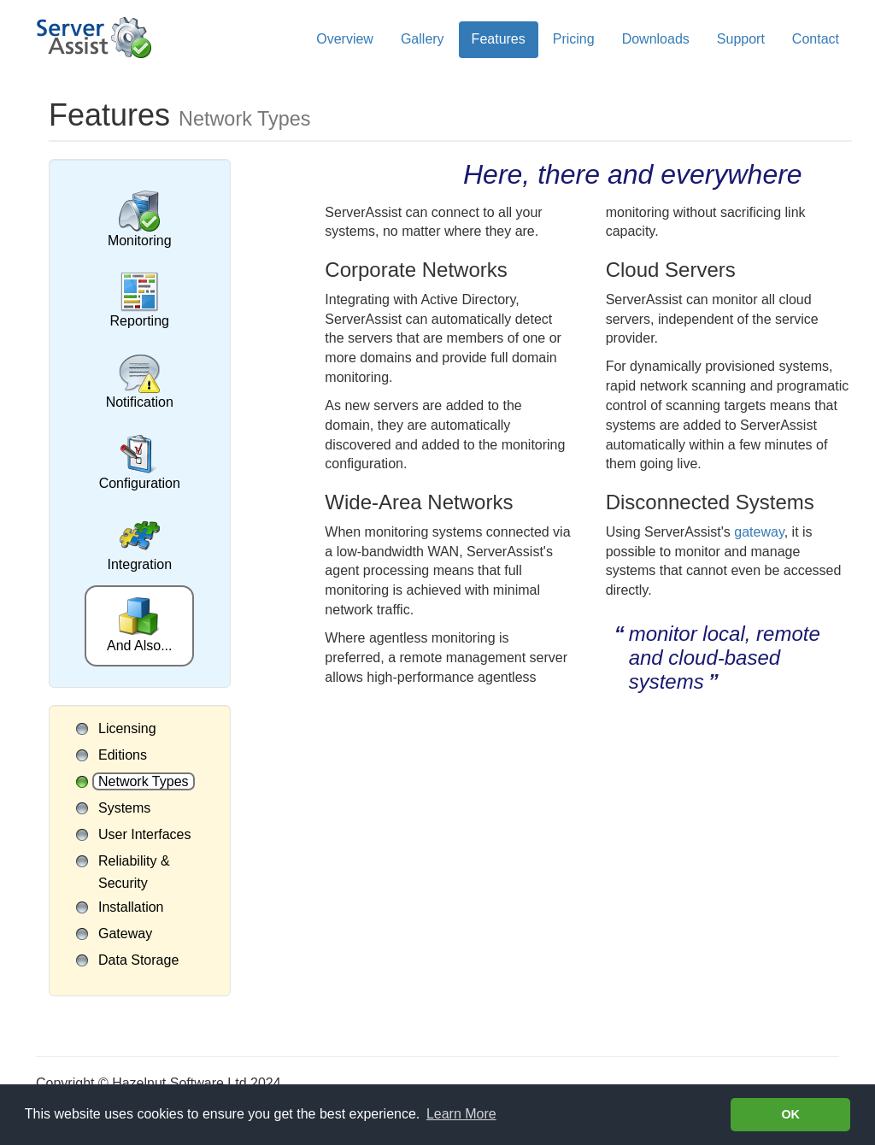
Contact (815, 39)
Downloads (656, 39)
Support (741, 39)
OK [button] (790, 1114)
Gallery (422, 39)
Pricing (574, 39)
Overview (344, 39)
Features (499, 39)
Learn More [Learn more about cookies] (461, 1114)
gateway (759, 532)
